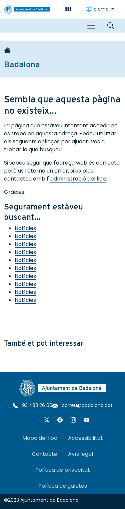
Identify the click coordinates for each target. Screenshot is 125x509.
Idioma (98, 9)
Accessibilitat (85, 438)
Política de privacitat (62, 470)
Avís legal (80, 454)
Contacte (44, 454)
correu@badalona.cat (82, 405)
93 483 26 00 (32, 405)
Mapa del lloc (39, 438)
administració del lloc (78, 179)
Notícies (25, 228)
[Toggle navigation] (91, 25)
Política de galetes (62, 486)
